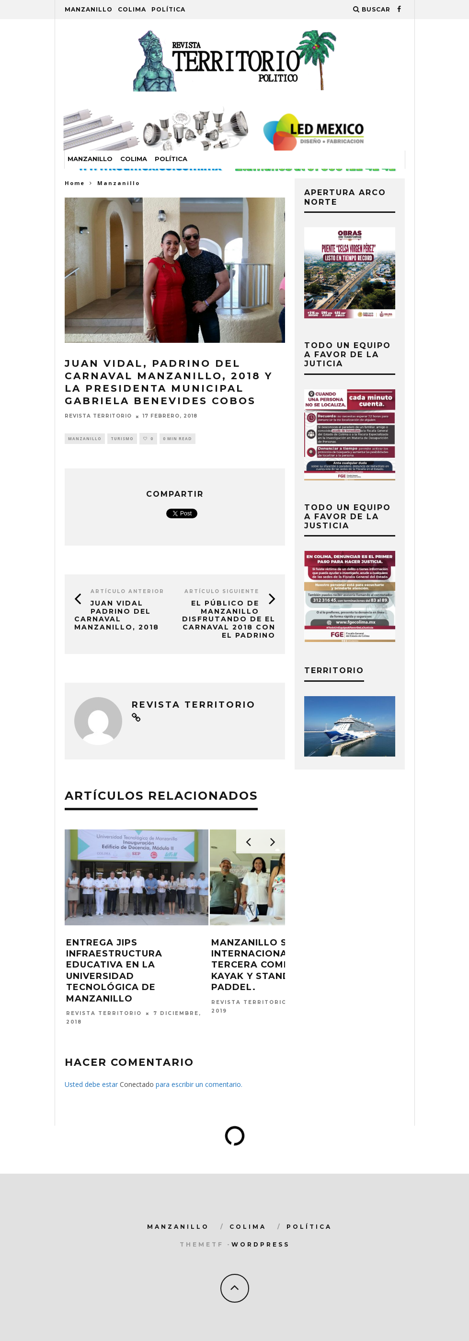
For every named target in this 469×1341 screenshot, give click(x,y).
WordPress (260, 1244)
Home (75, 183)
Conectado (137, 1084)
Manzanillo (89, 9)
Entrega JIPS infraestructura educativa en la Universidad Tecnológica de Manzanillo (114, 970)
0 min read (177, 438)
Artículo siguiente (221, 591)
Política (168, 9)
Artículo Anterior (127, 591)
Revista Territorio (98, 416)
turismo (122, 438)
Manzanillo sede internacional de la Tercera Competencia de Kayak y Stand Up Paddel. (280, 965)
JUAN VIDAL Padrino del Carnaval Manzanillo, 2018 (116, 615)
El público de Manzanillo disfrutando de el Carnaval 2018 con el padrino (228, 619)
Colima (132, 9)
